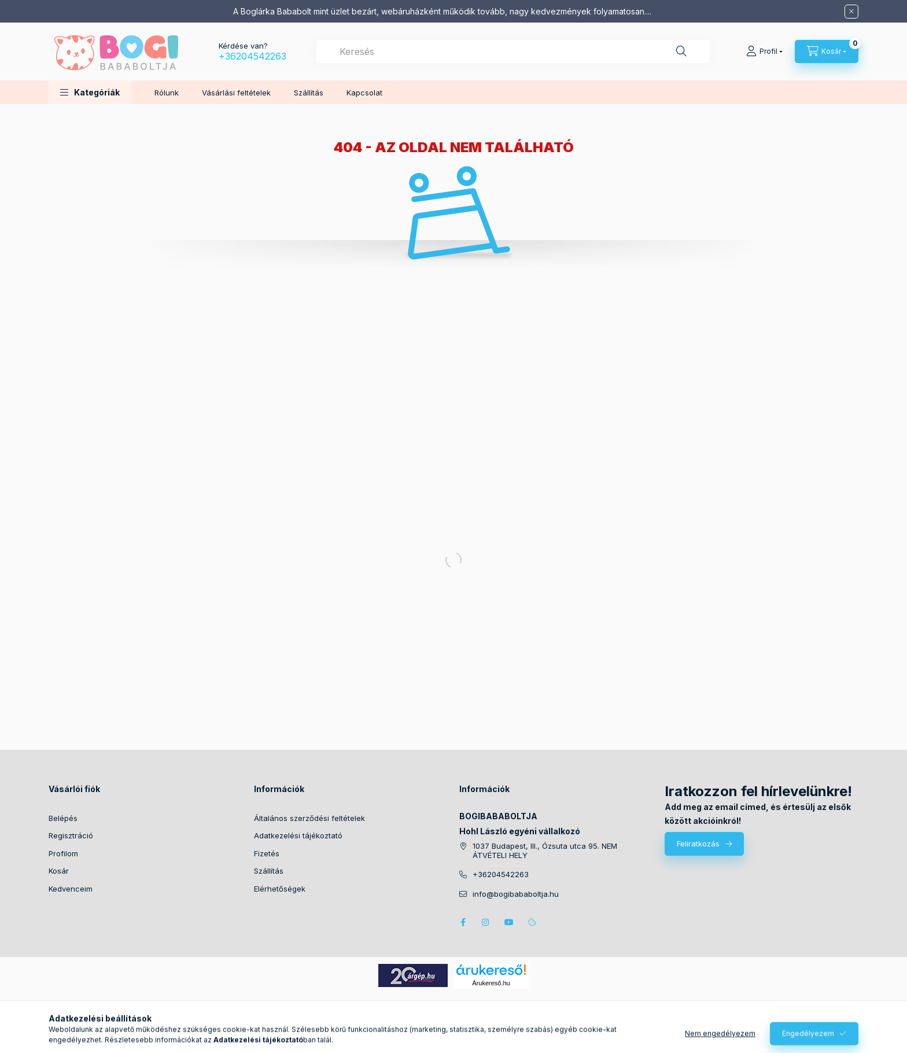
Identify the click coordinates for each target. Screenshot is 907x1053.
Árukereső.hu (491, 983)
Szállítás (308, 92)
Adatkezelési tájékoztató (298, 835)
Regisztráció (71, 835)
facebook (462, 922)
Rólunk (166, 92)
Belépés (63, 818)
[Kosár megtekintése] (826, 51)
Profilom (63, 853)
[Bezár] (851, 12)
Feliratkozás (698, 843)
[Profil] (764, 51)
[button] (90, 92)
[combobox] (513, 51)
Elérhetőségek (279, 888)
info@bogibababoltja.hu (516, 894)
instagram (485, 922)
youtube (509, 922)
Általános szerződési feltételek (309, 818)
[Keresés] (681, 51)
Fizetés (266, 853)
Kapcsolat (364, 92)
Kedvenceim (71, 888)
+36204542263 (252, 56)
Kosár (59, 870)
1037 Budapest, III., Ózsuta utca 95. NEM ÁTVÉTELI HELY (545, 851)
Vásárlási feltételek (236, 92)
